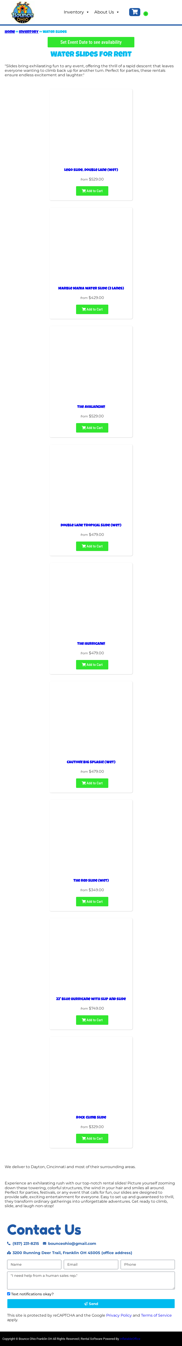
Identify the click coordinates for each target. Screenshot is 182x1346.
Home (10, 32)
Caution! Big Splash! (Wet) (91, 762)
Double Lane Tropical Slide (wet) (91, 526)
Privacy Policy (119, 1315)
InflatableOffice (130, 1339)
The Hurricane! (91, 644)
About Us (107, 12)
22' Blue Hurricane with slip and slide (91, 999)
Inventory (77, 12)
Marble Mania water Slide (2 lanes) (91, 289)
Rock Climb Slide (91, 1118)
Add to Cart (92, 191)
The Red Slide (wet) (91, 881)
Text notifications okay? (32, 1294)
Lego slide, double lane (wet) (91, 170)
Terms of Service (156, 1315)
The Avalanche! (91, 407)
